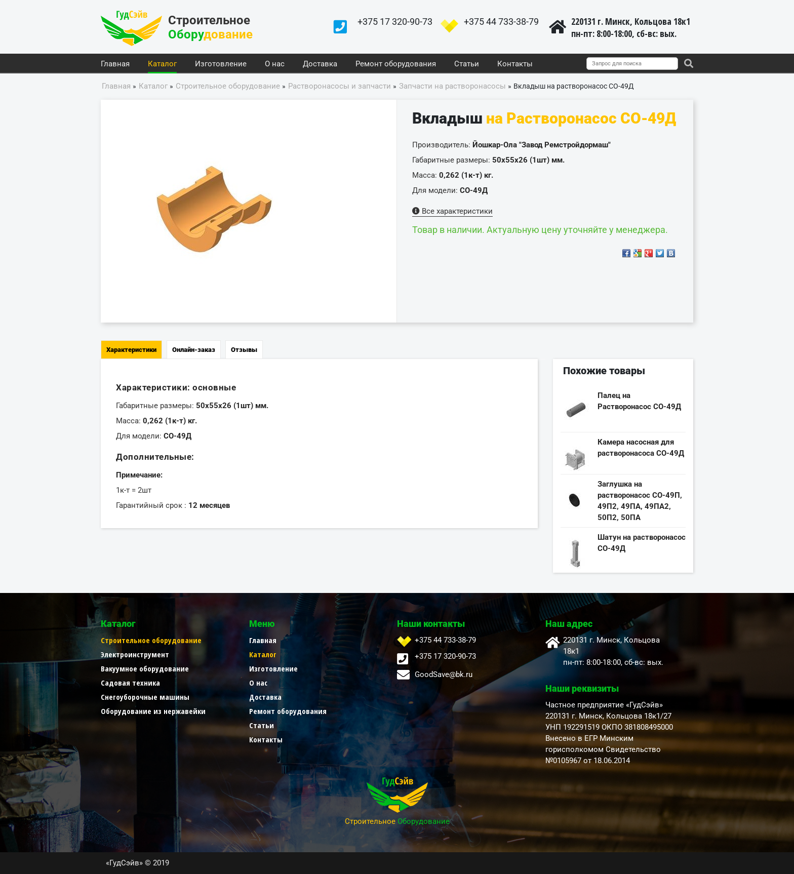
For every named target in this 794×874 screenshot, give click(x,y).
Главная (115, 64)
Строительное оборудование (151, 640)
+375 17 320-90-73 (395, 21)
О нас (275, 64)
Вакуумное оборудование (145, 668)
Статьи (466, 64)
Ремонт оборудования (395, 64)
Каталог (162, 64)
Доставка (320, 64)
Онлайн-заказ (193, 349)
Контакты (515, 64)
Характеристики (131, 349)
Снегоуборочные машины (145, 697)
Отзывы (244, 349)
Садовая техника (130, 683)
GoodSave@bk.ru (443, 674)
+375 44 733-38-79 (501, 21)
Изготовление (221, 64)
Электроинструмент (135, 654)
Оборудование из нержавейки (153, 711)
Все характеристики (452, 211)
